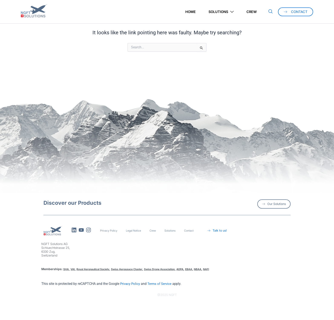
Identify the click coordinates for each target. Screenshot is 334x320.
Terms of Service (161, 284)
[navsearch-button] (270, 11)
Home (190, 12)
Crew (251, 12)
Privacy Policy (110, 230)
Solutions (221, 12)
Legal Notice (136, 230)
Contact (196, 230)
